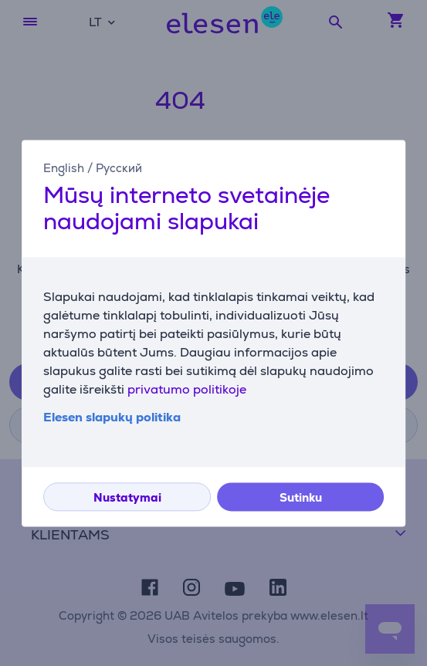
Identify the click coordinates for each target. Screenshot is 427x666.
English (63, 168)
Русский (119, 168)
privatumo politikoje (186, 389)
